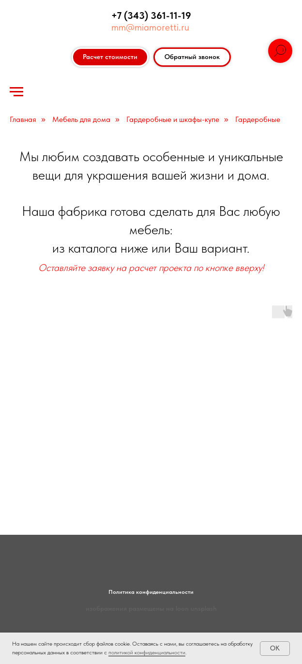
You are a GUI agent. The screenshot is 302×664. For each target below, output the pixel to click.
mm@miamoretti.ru (150, 27)
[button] (192, 57)
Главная (23, 119)
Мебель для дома (81, 119)
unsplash (204, 608)
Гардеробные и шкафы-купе (172, 119)
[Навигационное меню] (16, 92)
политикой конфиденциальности (146, 652)
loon (182, 608)
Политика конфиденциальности (151, 592)
